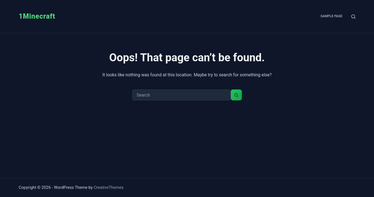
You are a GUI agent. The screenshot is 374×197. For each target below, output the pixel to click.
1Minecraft (37, 16)
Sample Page (332, 16)
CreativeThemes (108, 187)
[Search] (353, 17)
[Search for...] (181, 94)
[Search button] (236, 94)
